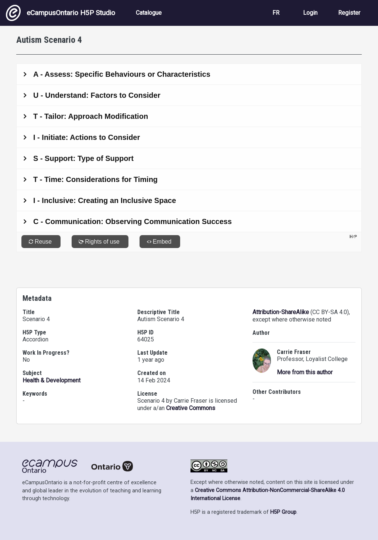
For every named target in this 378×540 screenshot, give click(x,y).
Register (349, 12)
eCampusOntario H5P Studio (60, 13)
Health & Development (51, 380)
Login (310, 12)
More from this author (305, 372)
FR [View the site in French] (275, 12)
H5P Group (283, 512)
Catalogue (149, 12)
